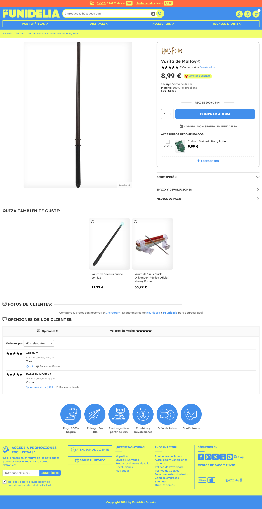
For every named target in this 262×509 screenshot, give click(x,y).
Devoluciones (124, 467)
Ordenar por (14, 343)
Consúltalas (207, 67)
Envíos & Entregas (127, 459)
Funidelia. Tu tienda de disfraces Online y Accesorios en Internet (31, 14)
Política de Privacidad (169, 467)
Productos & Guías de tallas (133, 463)
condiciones (14, 485)
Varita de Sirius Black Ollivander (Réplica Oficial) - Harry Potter (152, 277)
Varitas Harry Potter (68, 33)
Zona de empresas (167, 477)
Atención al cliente (90, 450)
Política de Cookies (167, 470)
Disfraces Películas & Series (41, 33)
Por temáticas (33, 23)
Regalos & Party (225, 23)
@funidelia (153, 312)
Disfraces (97, 23)
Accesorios (162, 23)
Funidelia (7, 33)
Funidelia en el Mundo (169, 456)
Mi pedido (121, 456)
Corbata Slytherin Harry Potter (207, 141)
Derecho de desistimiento (171, 474)
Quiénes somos (165, 485)
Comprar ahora (215, 114)
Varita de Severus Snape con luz (107, 275)
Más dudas (122, 470)
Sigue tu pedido (89, 460)
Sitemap (160, 481)
